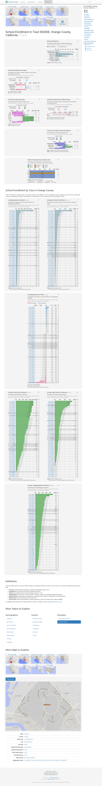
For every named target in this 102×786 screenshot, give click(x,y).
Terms (50, 771)
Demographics (31, 2)
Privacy (54, 771)
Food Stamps (36, 625)
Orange (26, 736)
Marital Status (10, 632)
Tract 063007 (63, 760)
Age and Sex (10, 622)
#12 (58, 485)
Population (9, 618)
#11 (77, 392)
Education (48, 2)
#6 (58, 159)
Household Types (11, 628)
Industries (35, 632)
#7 (38, 200)
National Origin (10, 635)
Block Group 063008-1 (29, 757)
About (47, 771)
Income (40, 2)
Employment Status (37, 622)
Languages (9, 642)
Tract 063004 (49, 760)
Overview (22, 2)
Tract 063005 (56, 760)
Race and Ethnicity (11, 625)
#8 (77, 200)
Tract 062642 (27, 760)
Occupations (36, 628)
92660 (25, 744)
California (26, 734)
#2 (38, 70)
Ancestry (9, 638)
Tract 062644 (34, 760)
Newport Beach (28, 741)
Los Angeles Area (28, 739)
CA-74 (25, 755)
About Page (59, 601)
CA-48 (25, 749)
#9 (58, 294)
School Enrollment (63, 622)
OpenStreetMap (51, 779)
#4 (77, 99)
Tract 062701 (41, 760)
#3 (38, 99)
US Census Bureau (54, 777)
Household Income (37, 618)
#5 (77, 130)
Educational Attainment (64, 618)
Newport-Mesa (27, 747)
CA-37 (25, 752)
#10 (38, 392)
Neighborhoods (10, 679)
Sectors (34, 635)
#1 (77, 41)
